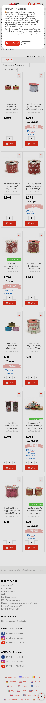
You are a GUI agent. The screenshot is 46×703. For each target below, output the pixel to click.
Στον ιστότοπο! (12, 43)
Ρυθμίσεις (26, 43)
